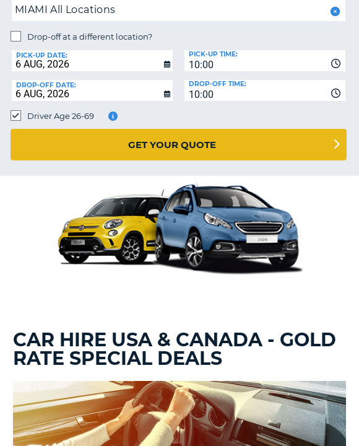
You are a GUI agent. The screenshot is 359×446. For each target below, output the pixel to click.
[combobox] (264, 60)
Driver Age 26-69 (60, 116)
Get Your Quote (172, 145)
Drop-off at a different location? (89, 37)
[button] (334, 11)
